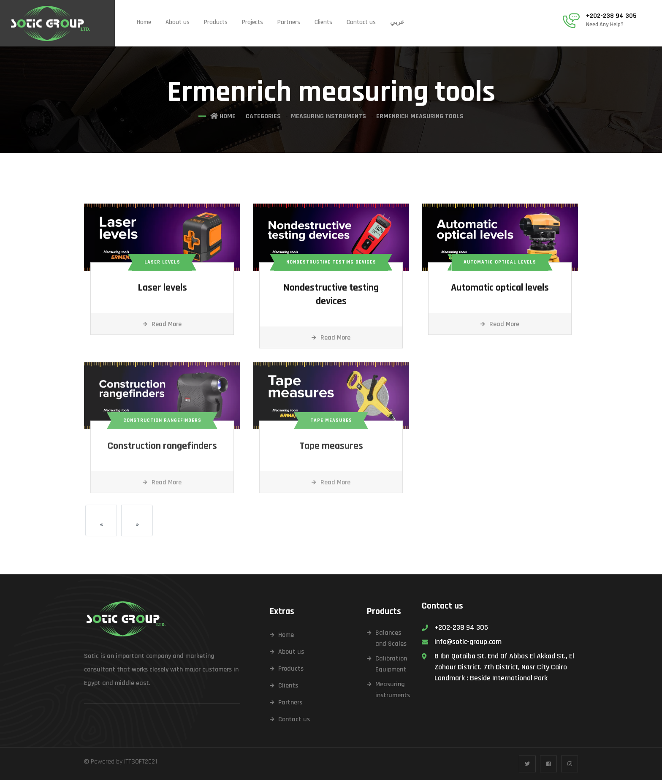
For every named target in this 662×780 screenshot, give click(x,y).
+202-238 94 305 (611, 15)
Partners (288, 22)
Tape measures (331, 451)
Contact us (361, 22)
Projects (252, 22)
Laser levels (162, 289)
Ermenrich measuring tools (420, 116)
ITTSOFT (134, 761)
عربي (397, 22)
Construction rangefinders (162, 451)
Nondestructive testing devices (331, 296)
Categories (263, 116)
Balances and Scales (391, 638)
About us (178, 22)
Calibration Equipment (391, 664)
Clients (323, 22)
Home (144, 22)
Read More (162, 325)
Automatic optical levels (500, 289)
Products (216, 22)
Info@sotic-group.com (468, 642)
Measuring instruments (328, 116)
